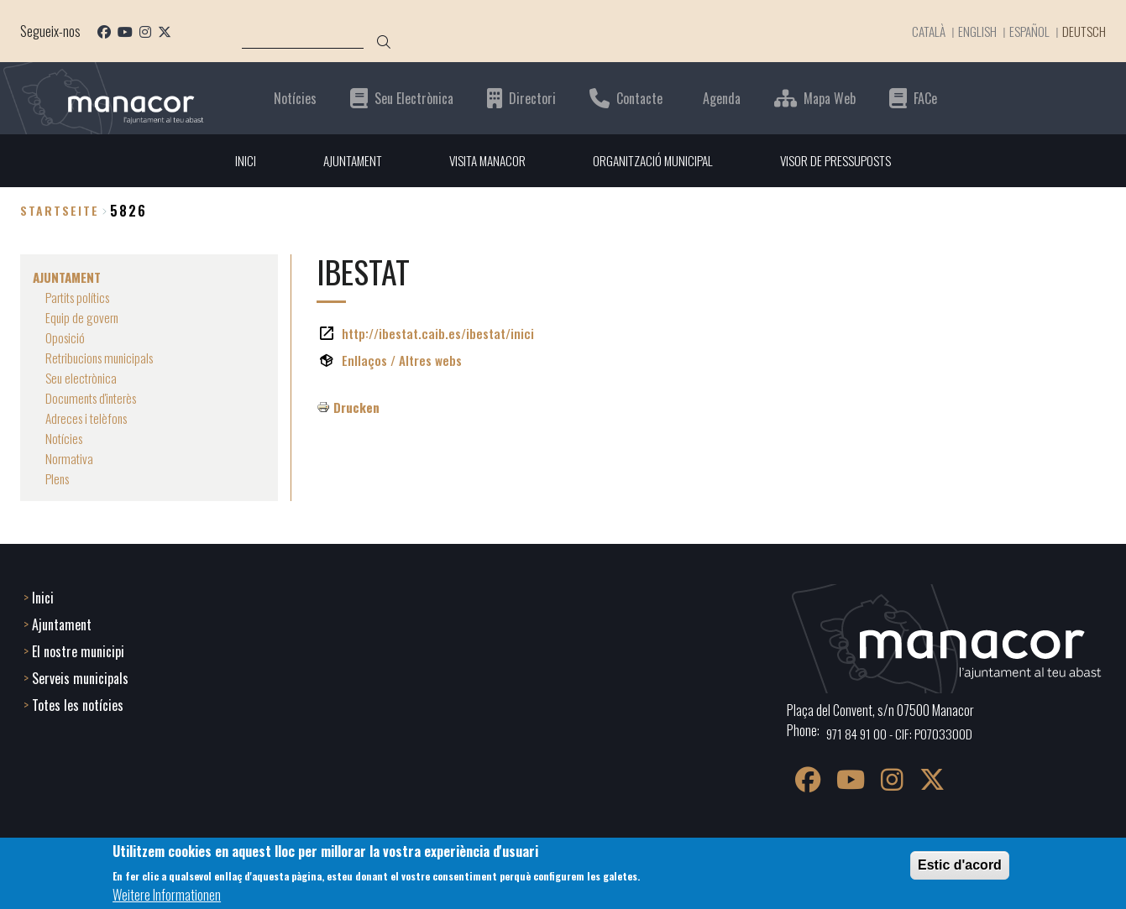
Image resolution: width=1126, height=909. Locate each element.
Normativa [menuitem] (70, 458)
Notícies (295, 98)
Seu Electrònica (413, 98)
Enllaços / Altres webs (402, 360)
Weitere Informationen (167, 895)
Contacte (639, 98)
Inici (43, 596)
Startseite (59, 211)
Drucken (356, 407)
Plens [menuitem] (58, 478)
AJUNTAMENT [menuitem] (343, 160)
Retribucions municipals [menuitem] (103, 357)
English (970, 31)
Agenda (722, 98)
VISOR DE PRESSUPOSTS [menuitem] (843, 160)
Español (1024, 31)
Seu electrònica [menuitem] (83, 378)
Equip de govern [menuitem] (83, 317)
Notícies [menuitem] (65, 438)
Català (919, 31)
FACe (925, 98)
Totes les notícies (77, 703)
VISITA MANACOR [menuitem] (484, 160)
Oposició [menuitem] (65, 337)
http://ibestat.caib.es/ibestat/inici (440, 333)
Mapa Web (830, 98)
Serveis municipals (80, 676)
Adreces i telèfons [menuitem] (89, 418)
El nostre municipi (78, 650)
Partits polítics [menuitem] (81, 297)
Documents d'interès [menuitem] (94, 398)
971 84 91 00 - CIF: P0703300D (902, 732)
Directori (532, 98)
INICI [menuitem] (234, 160)
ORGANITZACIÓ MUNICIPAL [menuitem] (654, 160)
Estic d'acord (960, 865)
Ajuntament (62, 623)
